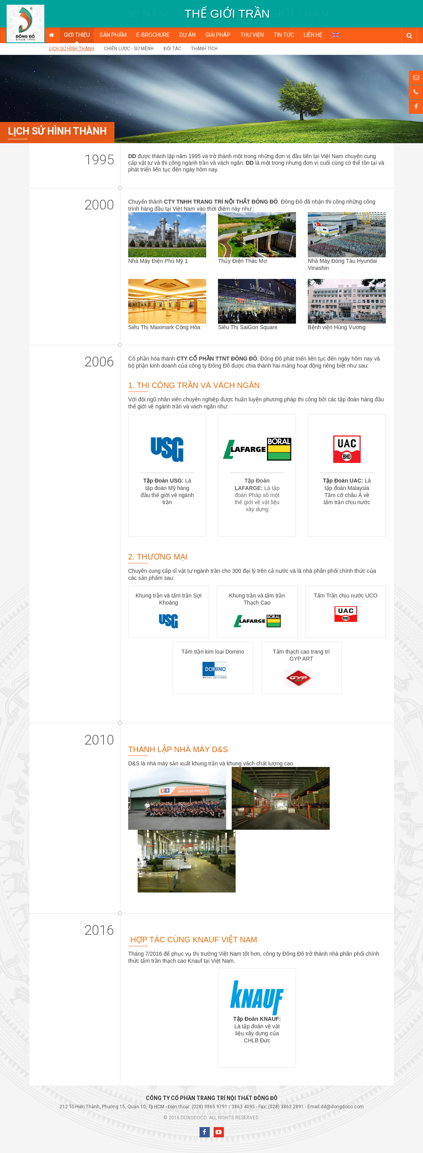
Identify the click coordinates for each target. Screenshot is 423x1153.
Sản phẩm (113, 35)
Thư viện (252, 35)
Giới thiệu (77, 35)
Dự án (188, 35)
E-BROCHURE (153, 35)
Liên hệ (313, 35)
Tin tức (284, 35)
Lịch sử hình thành (71, 48)
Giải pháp (218, 35)
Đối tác (172, 48)
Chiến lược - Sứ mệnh (129, 48)
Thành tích (204, 48)
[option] (227, 13)
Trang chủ (51, 35)
